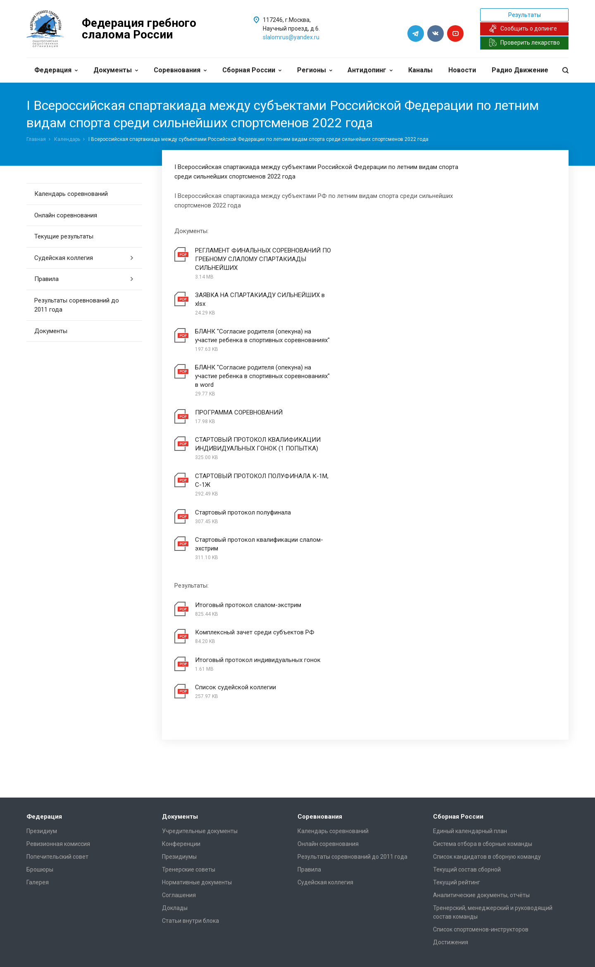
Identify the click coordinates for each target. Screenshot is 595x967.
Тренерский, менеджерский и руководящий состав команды (492, 786)
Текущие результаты (63, 236)
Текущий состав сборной (467, 743)
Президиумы (179, 730)
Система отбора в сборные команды (482, 718)
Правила (84, 279)
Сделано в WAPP (47, 949)
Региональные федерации (63, 860)
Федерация (56, 70)
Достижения (450, 816)
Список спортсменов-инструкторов (480, 803)
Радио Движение (520, 70)
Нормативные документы (197, 756)
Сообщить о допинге (523, 28)
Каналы (420, 70)
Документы (115, 70)
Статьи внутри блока (190, 794)
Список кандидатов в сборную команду (487, 730)
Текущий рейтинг (456, 756)
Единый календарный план (470, 705)
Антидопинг (370, 70)
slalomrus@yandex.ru (291, 37)
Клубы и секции (47, 873)
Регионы (314, 70)
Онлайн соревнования (65, 215)
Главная (36, 139)
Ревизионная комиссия (58, 718)
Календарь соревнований (71, 194)
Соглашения (179, 769)
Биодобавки (178, 886)
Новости (462, 70)
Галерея (37, 756)
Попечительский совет (57, 730)
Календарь (67, 139)
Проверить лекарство (524, 42)
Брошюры (39, 743)
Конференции (181, 718)
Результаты (524, 15)
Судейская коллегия (84, 258)
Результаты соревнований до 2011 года (76, 305)
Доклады (175, 782)
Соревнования (180, 70)
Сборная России (251, 70)
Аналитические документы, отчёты (481, 769)
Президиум (41, 705)
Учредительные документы (200, 705)
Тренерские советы (188, 743)
